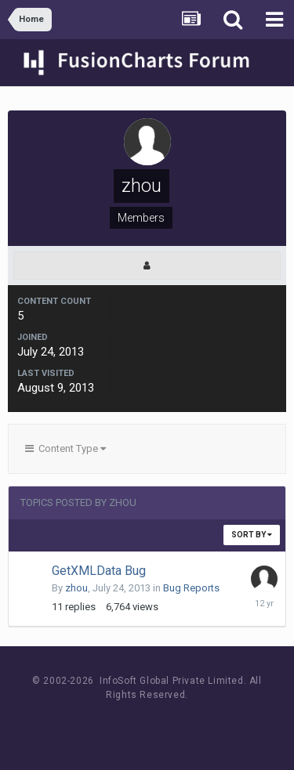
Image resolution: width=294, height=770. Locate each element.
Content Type (65, 448)
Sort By (251, 534)
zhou (76, 588)
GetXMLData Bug (99, 570)
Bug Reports (191, 588)
